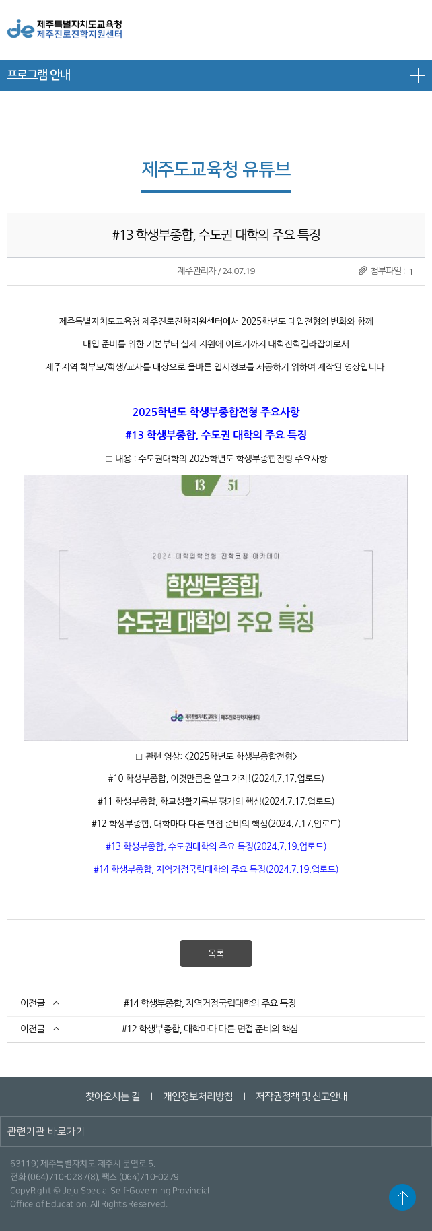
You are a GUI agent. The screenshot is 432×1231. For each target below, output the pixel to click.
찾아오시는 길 (112, 1097)
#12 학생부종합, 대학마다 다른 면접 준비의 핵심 (210, 1029)
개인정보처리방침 (197, 1097)
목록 (216, 953)
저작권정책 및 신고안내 (301, 1097)
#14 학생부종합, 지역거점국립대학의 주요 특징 (210, 1003)
